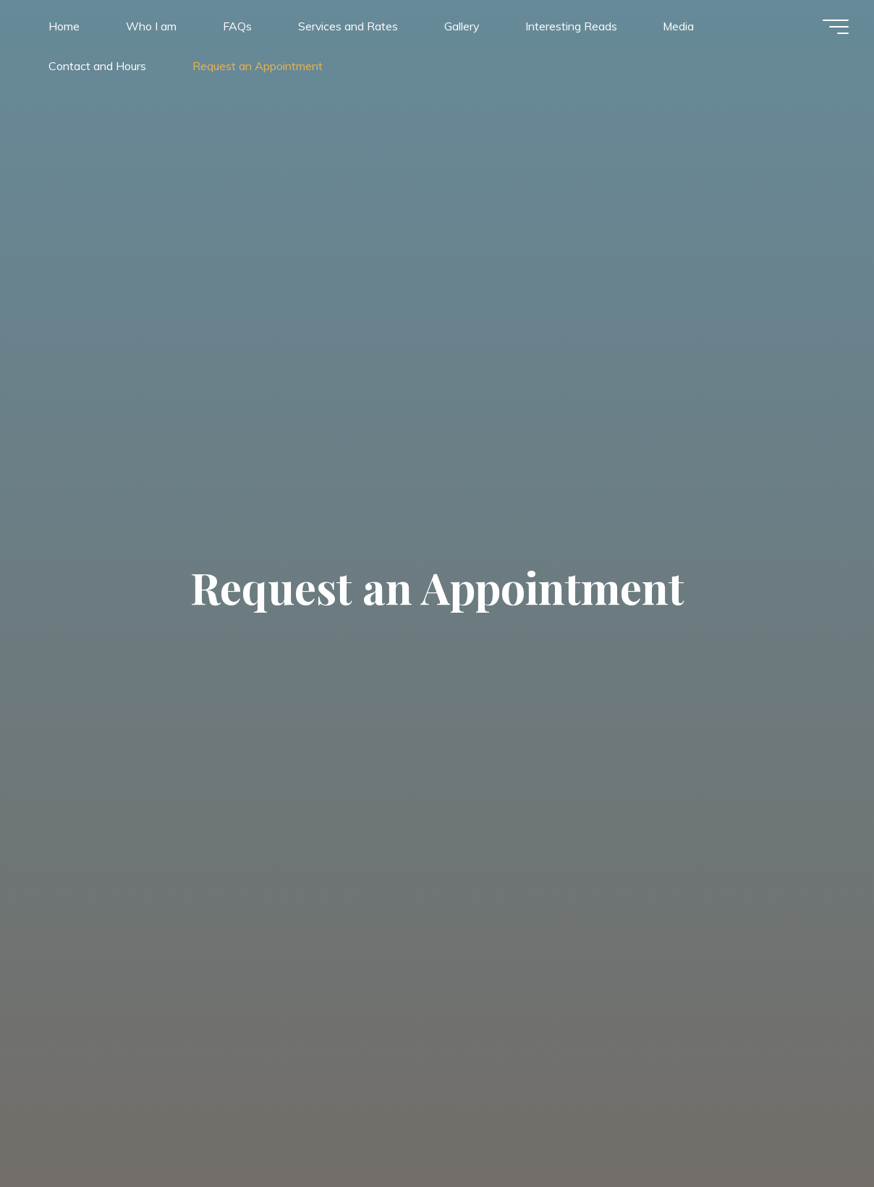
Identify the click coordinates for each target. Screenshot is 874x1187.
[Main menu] (832, 27)
